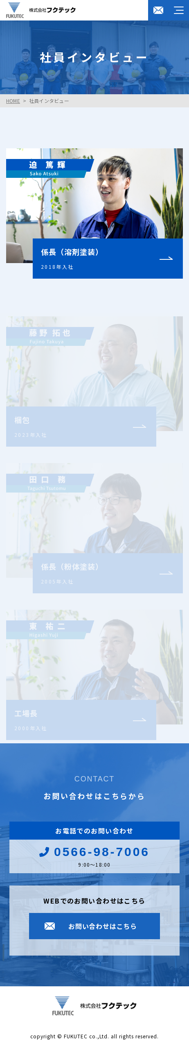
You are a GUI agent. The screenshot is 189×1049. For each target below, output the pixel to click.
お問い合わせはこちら (102, 926)
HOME (13, 100)
